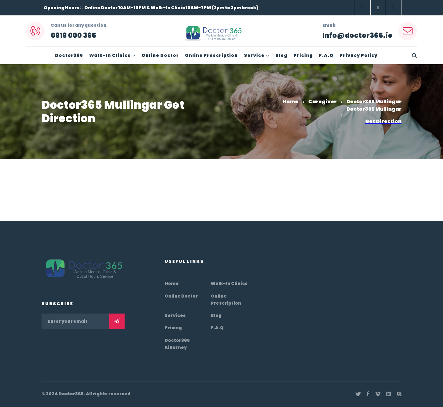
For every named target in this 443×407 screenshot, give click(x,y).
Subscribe (117, 321)
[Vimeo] (378, 394)
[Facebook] (368, 394)
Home (290, 101)
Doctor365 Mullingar (373, 101)
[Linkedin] (388, 394)
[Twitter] (358, 394)
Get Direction (383, 121)
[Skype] (399, 394)
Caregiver (322, 101)
